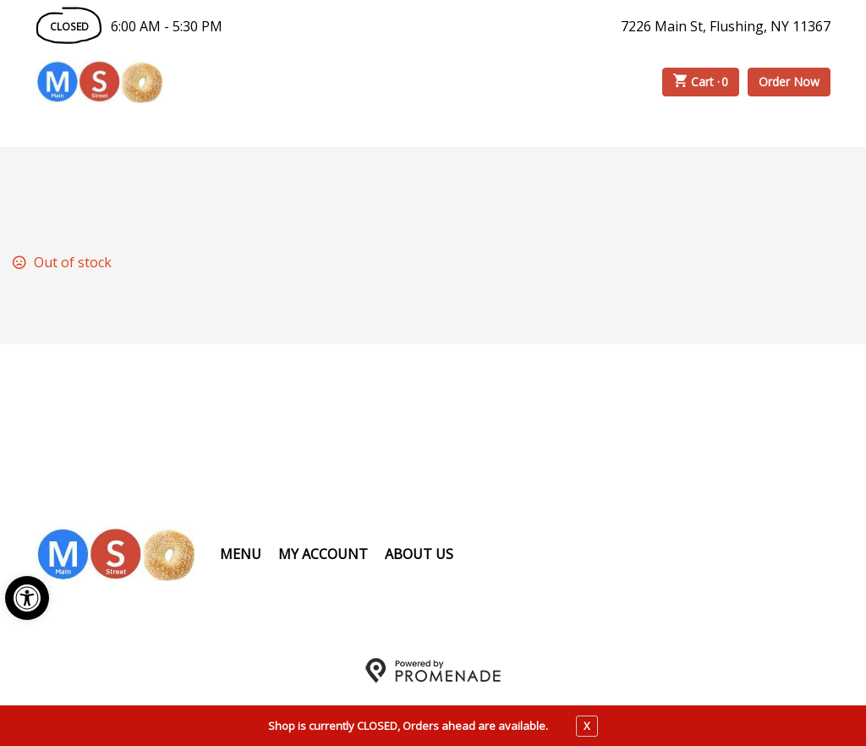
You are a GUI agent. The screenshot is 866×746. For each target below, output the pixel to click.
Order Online (259, 82)
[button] (27, 598)
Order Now (789, 82)
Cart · (701, 82)
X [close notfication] (587, 725)
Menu (240, 554)
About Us (419, 554)
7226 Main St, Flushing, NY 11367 (725, 26)
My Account (323, 554)
